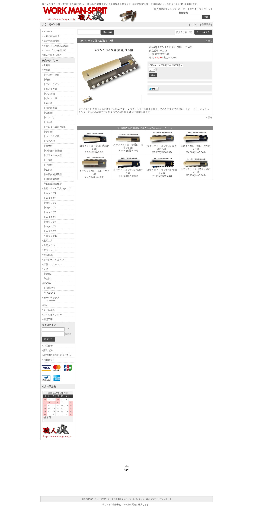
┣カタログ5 (49, 212)
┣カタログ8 (49, 226)
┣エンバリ (49, 117)
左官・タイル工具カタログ (57, 188)
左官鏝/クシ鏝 (162, 54)
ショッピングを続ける (54, 50)
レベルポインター (52, 314)
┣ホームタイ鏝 (51, 136)
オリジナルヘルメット (54, 259)
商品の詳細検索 (51, 41)
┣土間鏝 (48, 160)
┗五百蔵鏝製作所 (52, 183)
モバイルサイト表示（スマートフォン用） (151, 499)
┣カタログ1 (49, 193)
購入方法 (48, 350)
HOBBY (47, 283)
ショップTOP (174, 9)
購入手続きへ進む (52, 55)
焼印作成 (48, 255)
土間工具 (48, 240)
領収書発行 (49, 360)
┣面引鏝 (48, 103)
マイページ (205, 9)
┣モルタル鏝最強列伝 (54, 127)
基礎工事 (48, 319)
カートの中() (190, 9)
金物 (45, 269)
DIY (45, 305)
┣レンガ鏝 (49, 93)
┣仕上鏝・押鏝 (51, 74)
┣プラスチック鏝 (52, 155)
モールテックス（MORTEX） (51, 299)
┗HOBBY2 (49, 292)
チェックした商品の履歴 (56, 45)
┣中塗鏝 (48, 165)
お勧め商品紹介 (51, 36)
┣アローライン (51, 84)
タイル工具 (49, 310)
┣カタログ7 (49, 221)
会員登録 (206, 24)
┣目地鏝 (48, 146)
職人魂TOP (159, 9)
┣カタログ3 (49, 202)
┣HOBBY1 (49, 288)
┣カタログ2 (49, 198)
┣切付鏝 (48, 112)
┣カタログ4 (49, 207)
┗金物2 (47, 278)
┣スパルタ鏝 (50, 89)
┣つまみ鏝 (49, 141)
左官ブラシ (49, 245)
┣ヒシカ (48, 169)
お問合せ (48, 345)
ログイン (195, 24)
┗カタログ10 (50, 236)
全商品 (46, 65)
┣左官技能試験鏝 (52, 174)
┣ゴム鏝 (48, 122)
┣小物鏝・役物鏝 (52, 150)
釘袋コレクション (52, 264)
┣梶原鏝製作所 (51, 179)
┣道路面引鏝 (50, 108)
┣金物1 (47, 273)
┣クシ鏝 (48, 131)
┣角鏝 (46, 79)
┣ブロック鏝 (50, 98)
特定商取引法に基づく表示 (57, 355)
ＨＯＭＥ (48, 31)
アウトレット (50, 250)
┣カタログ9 (49, 231)
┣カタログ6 (49, 217)
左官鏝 (46, 70)
